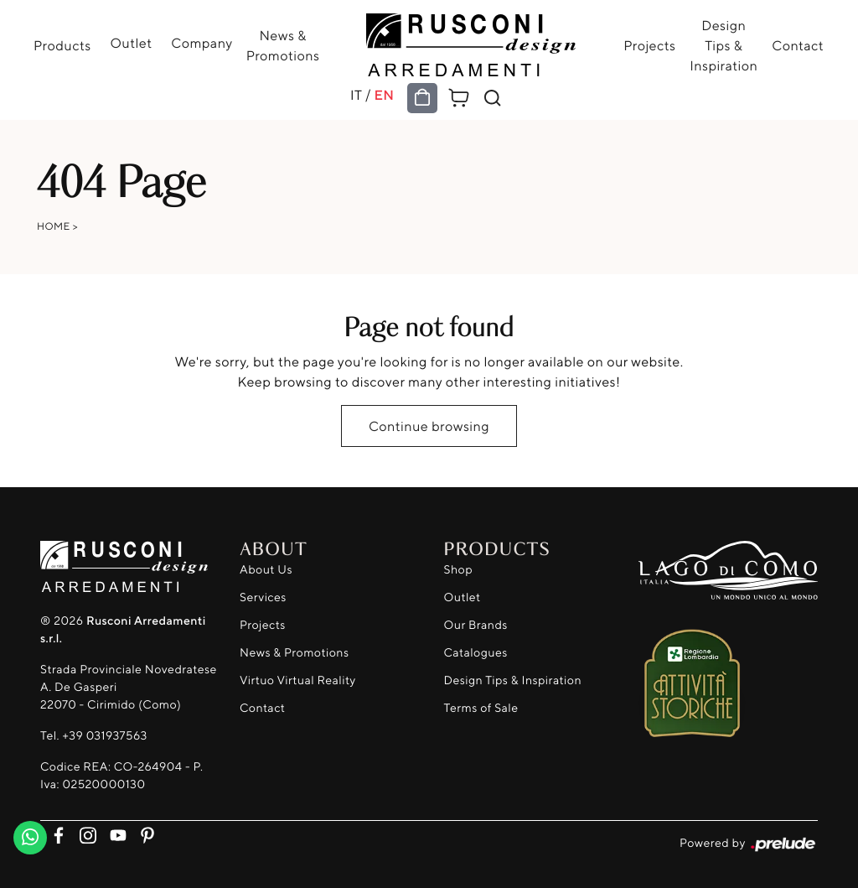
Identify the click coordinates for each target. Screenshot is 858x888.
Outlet (131, 42)
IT (356, 94)
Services (263, 597)
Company (201, 42)
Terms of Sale (481, 708)
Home (53, 226)
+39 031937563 (104, 736)
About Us (266, 570)
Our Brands (476, 625)
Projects (649, 45)
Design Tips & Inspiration (723, 45)
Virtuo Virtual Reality (298, 680)
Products (62, 45)
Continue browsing (429, 426)
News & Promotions (283, 45)
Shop (458, 570)
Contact (798, 45)
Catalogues (476, 653)
